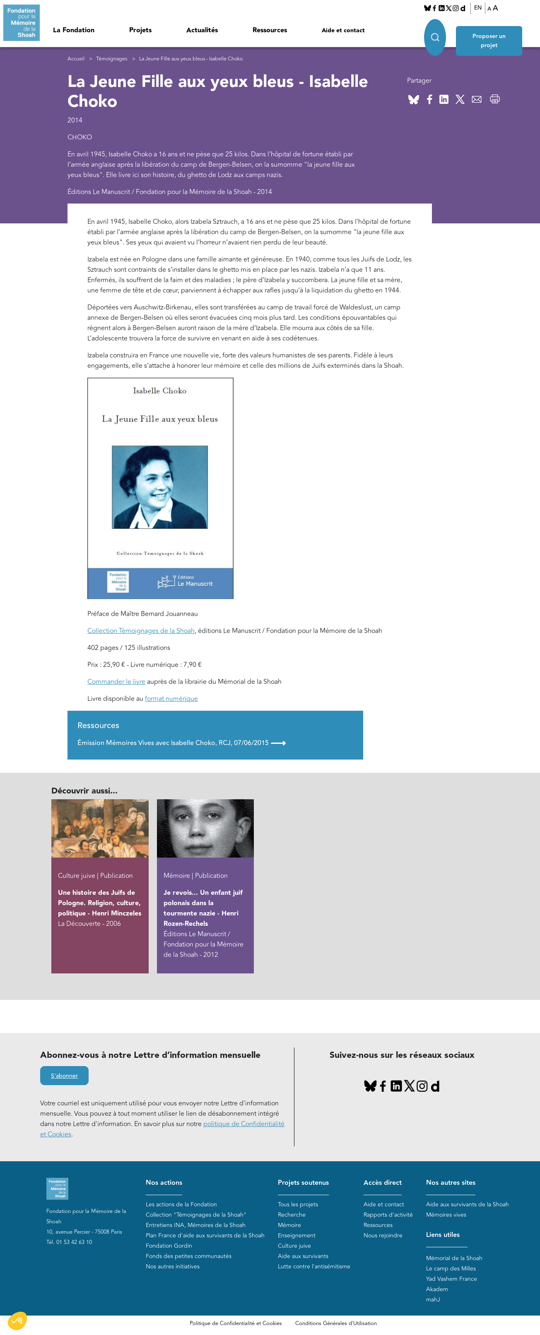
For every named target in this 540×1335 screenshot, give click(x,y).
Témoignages (111, 59)
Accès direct (383, 1183)
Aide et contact (343, 30)
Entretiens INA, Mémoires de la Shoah (196, 1225)
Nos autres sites (450, 1183)
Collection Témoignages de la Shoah (141, 631)
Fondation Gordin (169, 1246)
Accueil (76, 59)
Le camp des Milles (451, 1269)
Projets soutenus (303, 1183)
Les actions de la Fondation (181, 1205)
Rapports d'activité (388, 1215)
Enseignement (297, 1236)
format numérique (171, 699)
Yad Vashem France (451, 1279)
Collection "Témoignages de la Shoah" (196, 1215)
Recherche (292, 1215)
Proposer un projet (492, 29)
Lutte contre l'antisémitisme (314, 1267)
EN (478, 8)
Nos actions (164, 1183)
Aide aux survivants (303, 1256)
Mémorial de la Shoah (454, 1258)
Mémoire (289, 1225)
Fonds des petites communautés (188, 1256)
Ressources (270, 30)
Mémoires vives (446, 1215)
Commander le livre (116, 682)
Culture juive (294, 1246)
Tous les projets (298, 1205)
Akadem (437, 1289)
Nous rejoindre (383, 1236)
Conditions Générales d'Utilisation (336, 1324)
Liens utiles (443, 1235)
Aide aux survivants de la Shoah (467, 1205)
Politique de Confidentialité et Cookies (236, 1324)
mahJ (433, 1300)
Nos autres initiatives (173, 1267)
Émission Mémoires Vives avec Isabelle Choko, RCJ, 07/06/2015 (181, 743)
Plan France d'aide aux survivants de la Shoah (205, 1236)
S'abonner (64, 1076)
